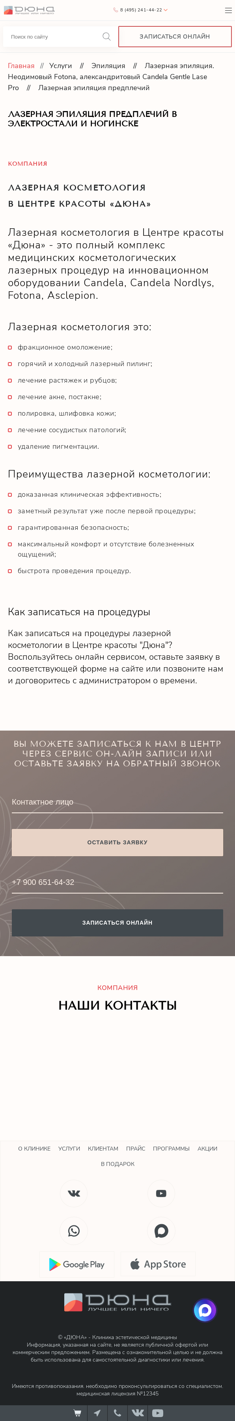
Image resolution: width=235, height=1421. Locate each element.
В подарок (117, 1164)
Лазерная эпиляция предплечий (94, 88)
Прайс (135, 1149)
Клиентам (103, 1149)
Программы (171, 1149)
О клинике (34, 1149)
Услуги (60, 65)
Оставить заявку (118, 842)
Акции (207, 1149)
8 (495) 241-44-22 (141, 10)
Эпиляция (108, 65)
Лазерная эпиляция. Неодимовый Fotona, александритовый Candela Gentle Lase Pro (111, 77)
